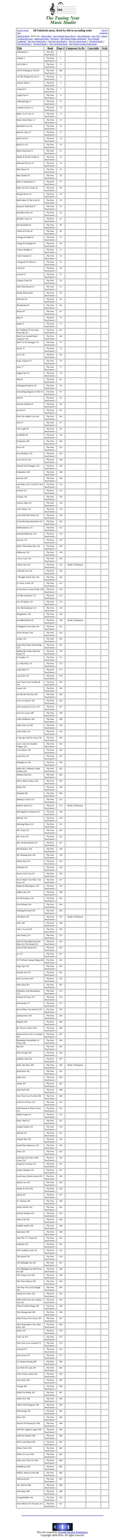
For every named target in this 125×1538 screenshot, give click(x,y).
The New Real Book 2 (57, 41)
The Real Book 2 (24, 44)
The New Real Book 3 (78, 41)
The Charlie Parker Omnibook (73, 39)
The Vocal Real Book (58, 44)
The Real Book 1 (96, 41)
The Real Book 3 (40, 44)
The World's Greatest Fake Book (83, 44)
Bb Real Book (23, 36)
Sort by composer (103, 31)
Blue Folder (47, 36)
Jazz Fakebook (83, 36)
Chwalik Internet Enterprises (73, 1532)
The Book (54, 39)
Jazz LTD (95, 36)
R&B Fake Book (42, 39)
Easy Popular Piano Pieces (64, 36)
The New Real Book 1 (37, 41)
